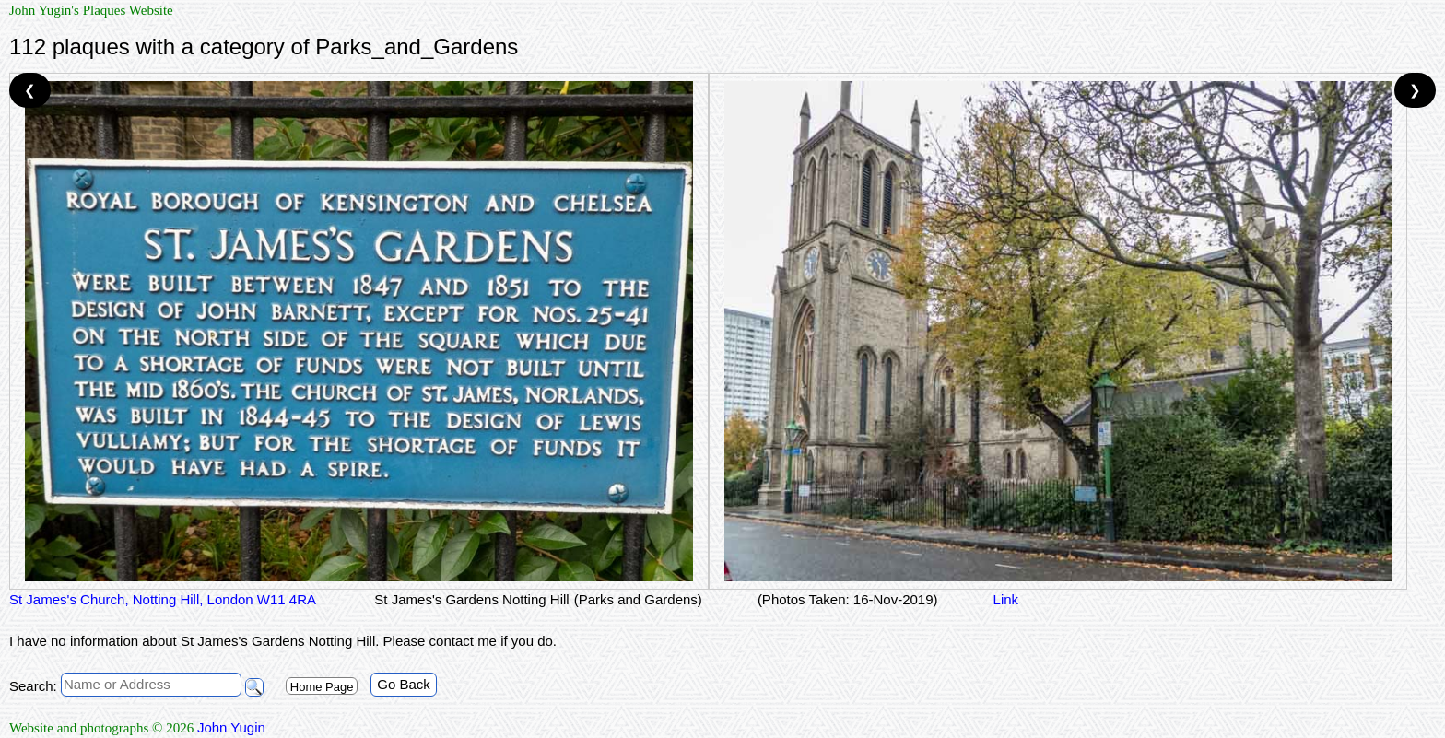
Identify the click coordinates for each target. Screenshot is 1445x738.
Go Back (403, 684)
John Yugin (231, 727)
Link (1006, 599)
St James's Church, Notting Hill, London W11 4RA (164, 599)
